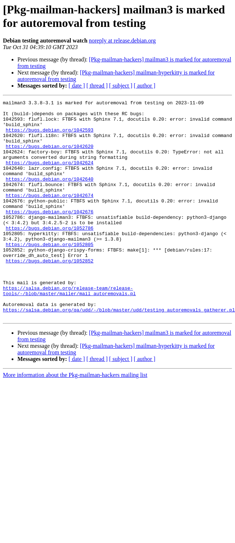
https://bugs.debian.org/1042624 (50, 175)
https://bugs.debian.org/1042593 (50, 136)
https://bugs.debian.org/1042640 (50, 195)
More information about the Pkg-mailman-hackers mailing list (75, 418)
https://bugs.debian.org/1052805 (50, 273)
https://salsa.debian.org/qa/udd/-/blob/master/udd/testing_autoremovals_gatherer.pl (119, 352)
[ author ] (145, 86)
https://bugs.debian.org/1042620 (50, 156)
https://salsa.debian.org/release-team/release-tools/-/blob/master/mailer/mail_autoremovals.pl (69, 329)
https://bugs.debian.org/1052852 (50, 293)
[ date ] (77, 86)
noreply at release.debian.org (122, 40)
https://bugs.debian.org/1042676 (50, 234)
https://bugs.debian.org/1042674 (50, 215)
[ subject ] (120, 86)
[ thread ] (97, 86)
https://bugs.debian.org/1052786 (50, 254)
